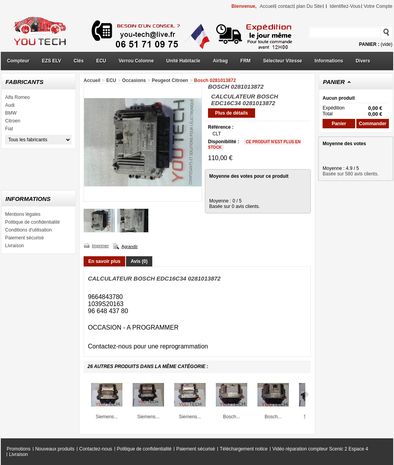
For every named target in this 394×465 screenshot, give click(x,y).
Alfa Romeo (17, 97)
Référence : (220, 127)
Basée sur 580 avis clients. (351, 174)
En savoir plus (104, 261)
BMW (10, 113)
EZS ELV (51, 61)
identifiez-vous (345, 6)
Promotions (19, 449)
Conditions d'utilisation (28, 230)
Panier (334, 81)
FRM (246, 61)
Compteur (18, 61)
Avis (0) (139, 261)
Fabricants (24, 81)
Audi (10, 105)
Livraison (14, 245)
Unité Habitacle (183, 61)
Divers (363, 61)
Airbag (220, 61)
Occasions (134, 80)
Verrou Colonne (136, 61)
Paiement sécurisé (24, 238)
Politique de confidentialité (32, 222)
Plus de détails (231, 113)
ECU (101, 61)
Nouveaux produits (55, 449)
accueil (267, 6)
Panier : (369, 44)
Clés (79, 61)
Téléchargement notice (244, 449)
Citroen (12, 121)
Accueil (92, 80)
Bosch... (231, 416)
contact (285, 6)
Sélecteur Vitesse (282, 61)
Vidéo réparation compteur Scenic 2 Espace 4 (320, 449)
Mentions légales (22, 214)
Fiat (9, 128)
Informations (329, 61)
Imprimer (100, 245)
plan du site (309, 6)
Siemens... (107, 416)
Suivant (307, 394)
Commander (372, 123)
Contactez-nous (95, 449)
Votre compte (378, 6)
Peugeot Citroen (170, 80)
